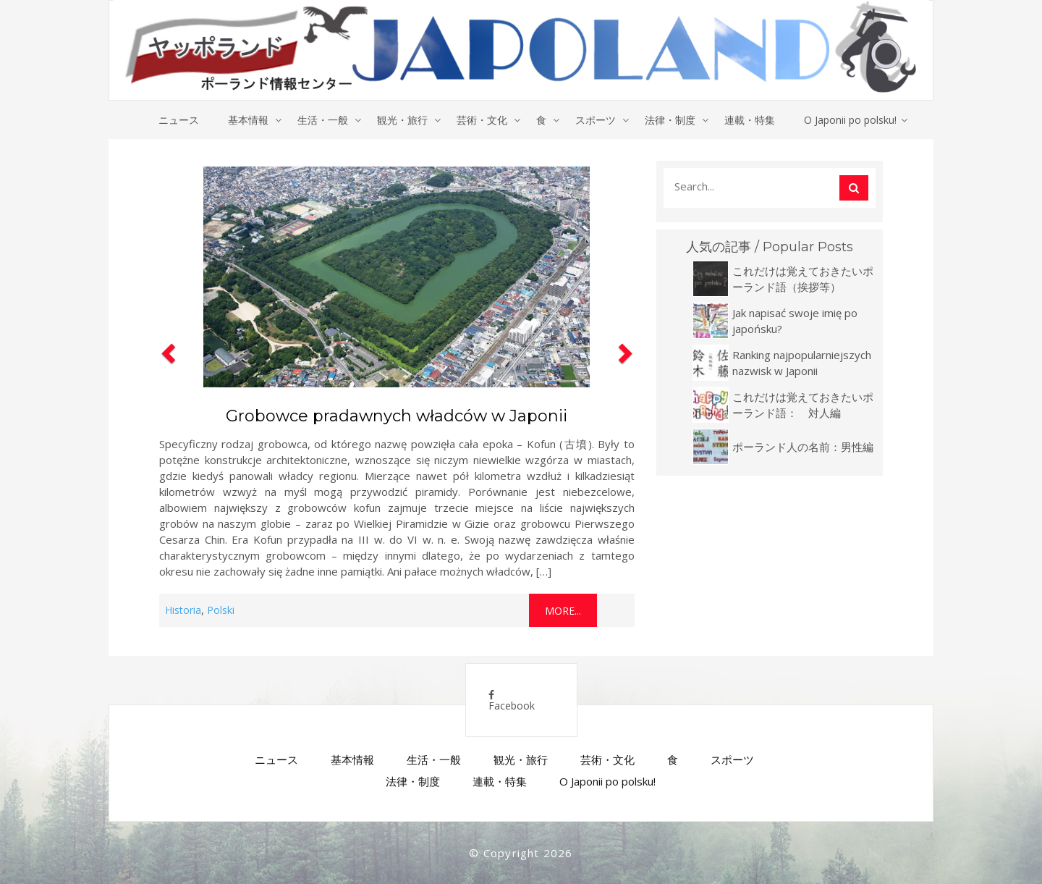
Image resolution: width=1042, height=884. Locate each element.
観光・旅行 (402, 120)
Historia (183, 610)
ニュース (178, 120)
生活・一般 (322, 120)
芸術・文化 (482, 120)
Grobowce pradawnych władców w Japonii (396, 416)
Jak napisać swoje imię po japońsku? (794, 321)
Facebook (511, 701)
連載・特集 (749, 120)
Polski (220, 610)
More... (563, 611)
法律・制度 (670, 120)
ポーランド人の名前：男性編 (802, 446)
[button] (166, 394)
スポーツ (595, 120)
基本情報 (248, 120)
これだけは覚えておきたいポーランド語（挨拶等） (802, 279)
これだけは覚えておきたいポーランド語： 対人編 (802, 405)
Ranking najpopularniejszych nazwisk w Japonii (801, 363)
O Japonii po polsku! (850, 120)
